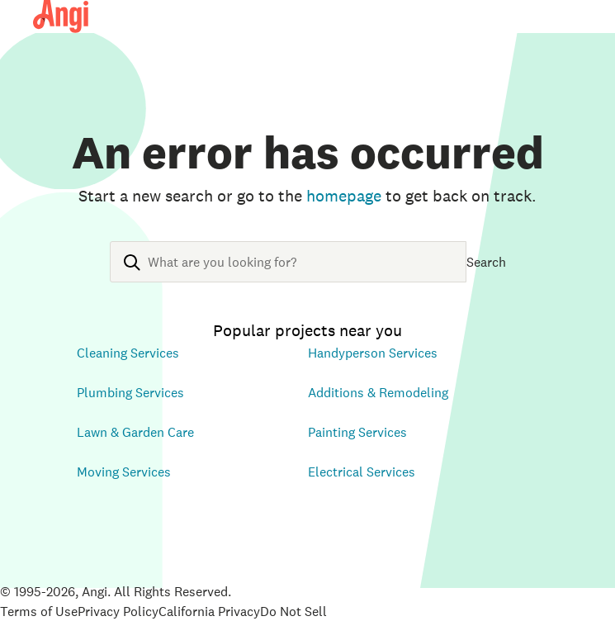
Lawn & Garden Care (135, 432)
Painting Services (357, 432)
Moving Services (124, 471)
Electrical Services (361, 471)
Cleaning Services (128, 352)
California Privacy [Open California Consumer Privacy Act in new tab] (209, 611)
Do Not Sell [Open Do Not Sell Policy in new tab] (293, 611)
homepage (343, 196)
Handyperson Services (373, 352)
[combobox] (288, 275)
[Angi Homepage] (60, 16)
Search (486, 262)
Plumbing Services (130, 392)
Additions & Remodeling (378, 392)
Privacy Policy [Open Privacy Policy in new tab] (118, 611)
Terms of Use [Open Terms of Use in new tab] (39, 611)
